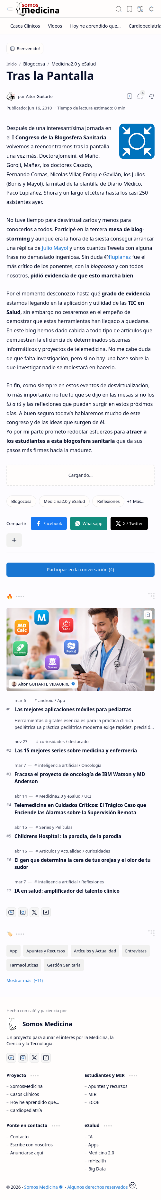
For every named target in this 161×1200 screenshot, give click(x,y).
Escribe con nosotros (31, 1145)
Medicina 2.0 (101, 1153)
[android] (47, 700)
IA (90, 1137)
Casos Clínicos (24, 1094)
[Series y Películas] (55, 827)
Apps (93, 1145)
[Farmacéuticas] (23, 965)
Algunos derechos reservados (97, 1187)
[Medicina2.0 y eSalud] (64, 501)
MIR (92, 1094)
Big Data (97, 1169)
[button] (9, 9)
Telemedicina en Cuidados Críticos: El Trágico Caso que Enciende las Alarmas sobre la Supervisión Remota (80, 809)
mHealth (97, 1161)
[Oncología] (91, 765)
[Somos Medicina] (37, 9)
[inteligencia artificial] (59, 765)
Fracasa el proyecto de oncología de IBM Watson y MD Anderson (79, 778)
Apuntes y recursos (108, 1086)
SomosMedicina (26, 1086)
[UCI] (87, 796)
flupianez (120, 256)
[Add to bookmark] (148, 614)
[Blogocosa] (21, 501)
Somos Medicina (43, 1187)
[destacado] (78, 741)
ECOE (93, 1102)
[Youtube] (11, 912)
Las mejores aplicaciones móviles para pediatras (72, 709)
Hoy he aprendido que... (34, 1102)
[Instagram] (23, 912)
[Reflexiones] (108, 501)
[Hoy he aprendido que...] (95, 26)
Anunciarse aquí (26, 1153)
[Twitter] (34, 912)
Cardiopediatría (26, 1110)
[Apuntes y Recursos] (45, 951)
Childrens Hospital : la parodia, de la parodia (67, 836)
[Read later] (129, 96)
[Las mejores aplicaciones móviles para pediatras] (80, 649)
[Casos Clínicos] (25, 26)
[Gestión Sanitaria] (64, 965)
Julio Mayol (55, 247)
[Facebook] (46, 912)
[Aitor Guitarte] (35, 96)
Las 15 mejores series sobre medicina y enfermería (75, 750)
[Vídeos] (55, 26)
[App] (61, 700)
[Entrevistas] (136, 951)
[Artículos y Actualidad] (61, 851)
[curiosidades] (53, 741)
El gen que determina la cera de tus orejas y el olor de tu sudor (82, 864)
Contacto (19, 1137)
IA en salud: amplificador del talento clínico (67, 891)
